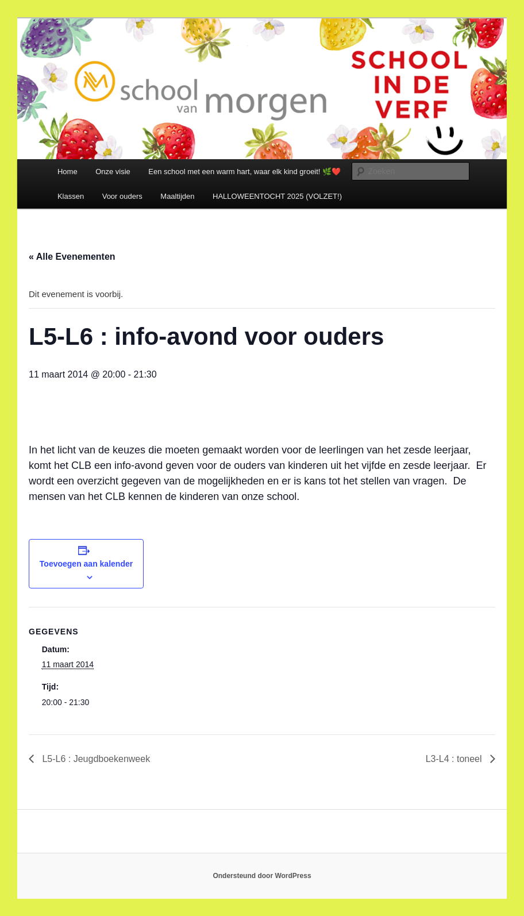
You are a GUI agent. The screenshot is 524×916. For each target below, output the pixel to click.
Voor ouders (122, 196)
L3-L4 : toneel (455, 759)
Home (67, 171)
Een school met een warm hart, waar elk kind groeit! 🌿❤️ (244, 171)
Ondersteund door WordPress (262, 876)
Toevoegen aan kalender (86, 563)
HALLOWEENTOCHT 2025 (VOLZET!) (277, 196)
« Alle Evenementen (72, 256)
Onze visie (112, 171)
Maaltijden (177, 196)
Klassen (70, 196)
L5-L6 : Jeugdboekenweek (95, 759)
